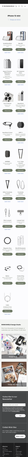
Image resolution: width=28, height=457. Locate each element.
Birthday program (19, 454)
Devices (17, 448)
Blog (3, 455)
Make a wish (20, 436)
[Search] (22, 6)
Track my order (18, 453)
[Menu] (25, 6)
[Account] (19, 6)
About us (4, 448)
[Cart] (16, 6)
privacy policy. (16, 411)
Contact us (18, 456)
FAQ (16, 449)
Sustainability (5, 449)
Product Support (19, 451)
